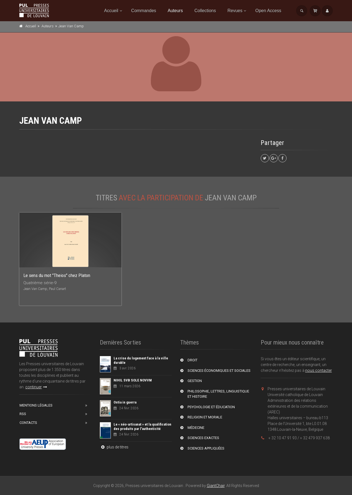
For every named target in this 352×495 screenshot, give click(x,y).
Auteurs (175, 10)
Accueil (111, 10)
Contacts (28, 423)
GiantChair (216, 485)
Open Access (268, 10)
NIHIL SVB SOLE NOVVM (133, 380)
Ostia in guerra (125, 402)
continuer (36, 387)
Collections (205, 10)
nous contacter (318, 370)
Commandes (143, 10)
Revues (234, 10)
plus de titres (114, 447)
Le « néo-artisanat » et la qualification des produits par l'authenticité (142, 426)
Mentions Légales (36, 405)
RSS (23, 414)
